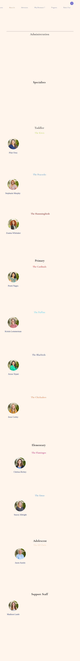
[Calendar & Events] (71, 3)
